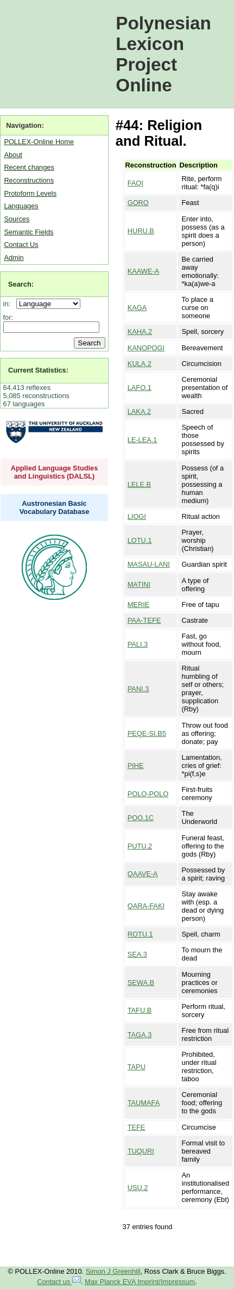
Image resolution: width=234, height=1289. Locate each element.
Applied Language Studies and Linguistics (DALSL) (54, 472)
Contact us (59, 1282)
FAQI (135, 183)
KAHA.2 (140, 331)
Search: (21, 284)
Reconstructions (29, 180)
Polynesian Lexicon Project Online (163, 54)
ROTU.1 (140, 934)
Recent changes (29, 167)
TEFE (137, 1127)
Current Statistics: (38, 370)
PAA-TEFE (144, 620)
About (13, 155)
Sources (16, 219)
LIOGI (137, 516)
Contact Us (21, 244)
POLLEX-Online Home (39, 142)
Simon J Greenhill (113, 1271)
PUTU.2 (140, 846)
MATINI (139, 584)
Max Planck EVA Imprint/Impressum (140, 1282)
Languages (21, 206)
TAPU (137, 1067)
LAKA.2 (139, 411)
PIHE (136, 765)
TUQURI (141, 1151)
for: (8, 317)
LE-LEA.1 (142, 440)
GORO (138, 203)
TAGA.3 (140, 1035)
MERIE (139, 604)
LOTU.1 (140, 540)
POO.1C (141, 818)
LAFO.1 (139, 387)
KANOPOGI (146, 348)
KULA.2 (139, 364)
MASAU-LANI (149, 564)
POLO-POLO (148, 794)
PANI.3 (138, 689)
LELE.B (139, 484)
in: (9, 304)
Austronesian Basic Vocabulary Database (55, 507)
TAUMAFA (144, 1103)
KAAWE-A (144, 271)
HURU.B (141, 231)
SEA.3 (137, 954)
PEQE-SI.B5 (147, 733)
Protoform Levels (30, 193)
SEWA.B (141, 982)
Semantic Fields (28, 232)
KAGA (137, 307)
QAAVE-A (143, 874)
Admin (13, 257)
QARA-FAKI (146, 906)
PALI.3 (138, 644)
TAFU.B (140, 1010)
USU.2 (138, 1187)
